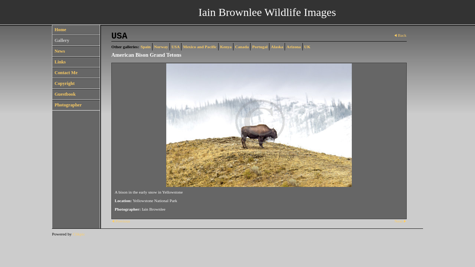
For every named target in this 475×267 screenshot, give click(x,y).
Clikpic (79, 234)
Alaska (277, 46)
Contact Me (66, 72)
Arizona (293, 46)
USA (175, 46)
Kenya (226, 46)
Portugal (260, 46)
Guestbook (65, 94)
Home (60, 29)
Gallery (62, 40)
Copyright (65, 83)
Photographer (68, 105)
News (60, 51)
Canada (242, 46)
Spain (146, 46)
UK (307, 46)
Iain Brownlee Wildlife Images (267, 12)
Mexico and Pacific (200, 46)
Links (60, 62)
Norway (161, 46)
